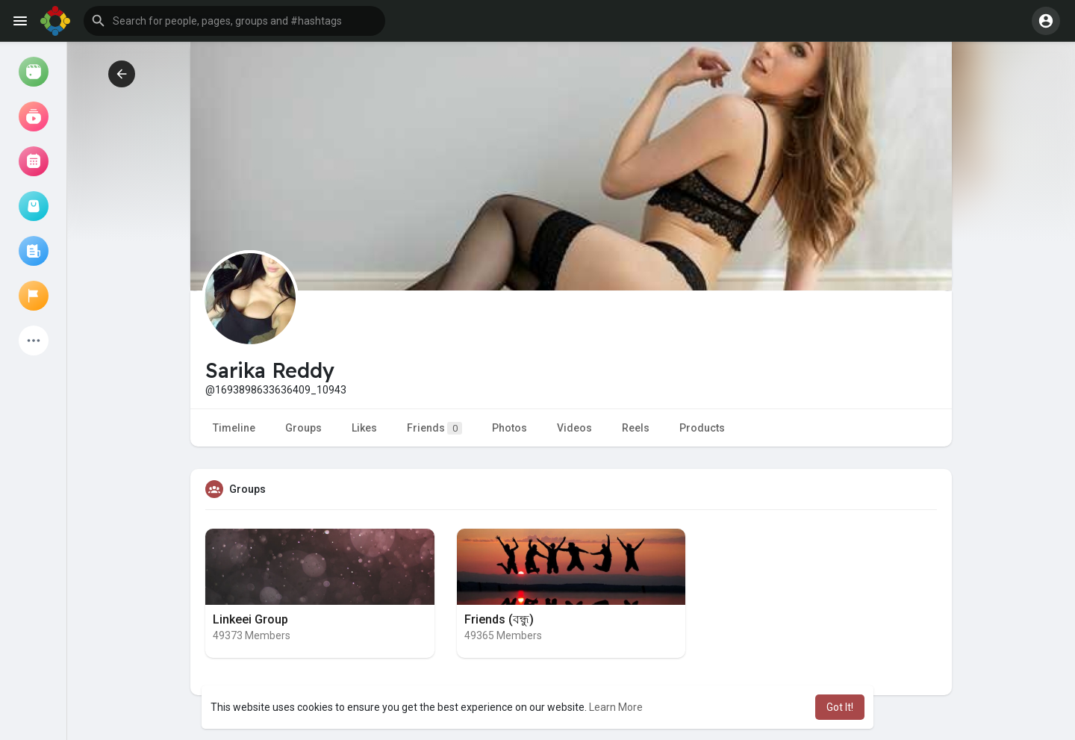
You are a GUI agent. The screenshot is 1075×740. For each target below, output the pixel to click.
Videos (574, 428)
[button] (234, 21)
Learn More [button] (616, 707)
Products (702, 428)
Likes (364, 428)
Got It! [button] (839, 707)
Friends (434, 428)
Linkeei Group (250, 619)
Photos (509, 428)
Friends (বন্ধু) (499, 619)
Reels (635, 428)
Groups (303, 428)
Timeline (234, 428)
